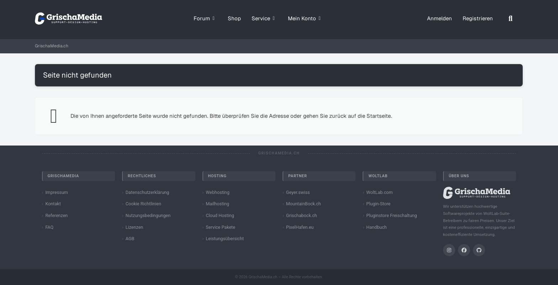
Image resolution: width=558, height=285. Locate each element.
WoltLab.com (379, 192)
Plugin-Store (378, 203)
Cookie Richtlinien (143, 203)
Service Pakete (220, 227)
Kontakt (52, 203)
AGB (130, 238)
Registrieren (478, 18)
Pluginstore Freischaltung (391, 215)
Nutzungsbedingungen (148, 215)
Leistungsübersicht (225, 238)
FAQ (49, 227)
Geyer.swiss (298, 192)
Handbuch (376, 227)
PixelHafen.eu (300, 227)
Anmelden (439, 18)
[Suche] (510, 18)
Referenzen (56, 215)
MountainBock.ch (303, 203)
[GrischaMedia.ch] (68, 18)
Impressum (56, 192)
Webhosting (218, 192)
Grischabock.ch (301, 215)
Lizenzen (134, 227)
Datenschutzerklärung (147, 192)
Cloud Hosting (220, 215)
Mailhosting (217, 203)
